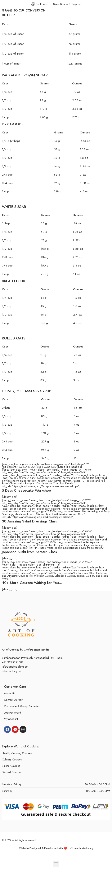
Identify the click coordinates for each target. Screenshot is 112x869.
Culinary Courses (12, 759)
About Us (9, 693)
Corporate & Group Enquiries (22, 706)
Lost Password (12, 712)
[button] (56, 864)
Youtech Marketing (82, 848)
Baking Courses (11, 766)
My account (11, 719)
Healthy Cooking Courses (17, 753)
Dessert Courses (11, 772)
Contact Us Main (13, 700)
